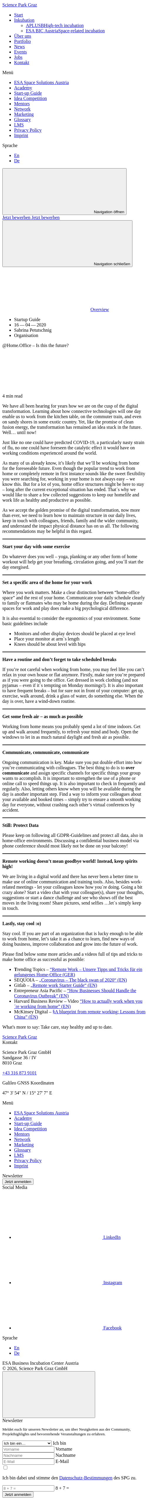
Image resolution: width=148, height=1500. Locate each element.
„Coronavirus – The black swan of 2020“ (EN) (83, 979)
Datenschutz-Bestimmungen (85, 1477)
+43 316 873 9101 (19, 1072)
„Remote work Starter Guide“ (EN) (64, 985)
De (17, 160)
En (16, 155)
